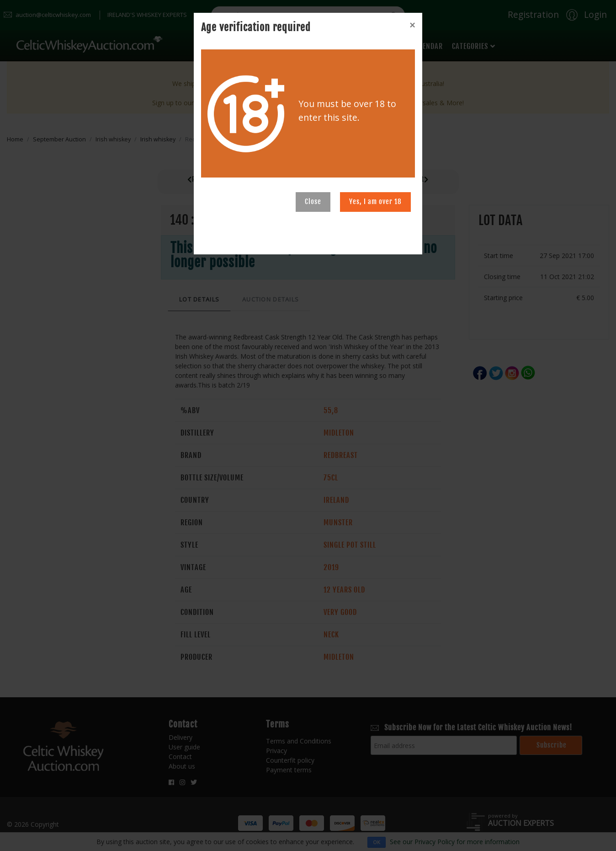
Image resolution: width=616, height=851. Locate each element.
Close (313, 201)
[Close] (412, 25)
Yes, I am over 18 (375, 201)
